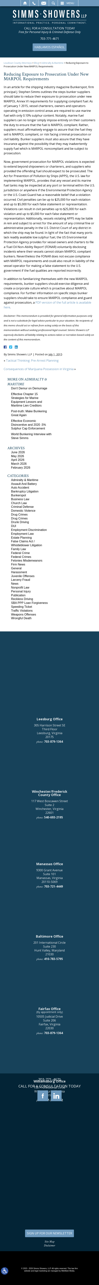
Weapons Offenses (23, 614)
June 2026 (18, 452)
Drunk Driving (20, 522)
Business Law (20, 499)
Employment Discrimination (29, 529)
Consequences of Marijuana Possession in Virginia (39, 369)
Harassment (19, 572)
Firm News (18, 564)
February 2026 (20, 467)
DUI (13, 526)
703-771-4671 (49, 39)
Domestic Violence (23, 510)
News (14, 583)
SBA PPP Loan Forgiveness (29, 602)
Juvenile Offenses (22, 576)
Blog (36, 62)
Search (53, 3)
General (16, 568)
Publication (18, 595)
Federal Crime (20, 553)
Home (25, 3)
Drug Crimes (19, 514)
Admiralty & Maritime (52, 62)
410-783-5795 (53, 1121)
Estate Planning (21, 537)
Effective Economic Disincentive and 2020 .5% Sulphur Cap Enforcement (28, 424)
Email (44, 3)
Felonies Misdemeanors (26, 560)
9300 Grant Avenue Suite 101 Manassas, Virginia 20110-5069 (49, 1037)
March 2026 (19, 463)
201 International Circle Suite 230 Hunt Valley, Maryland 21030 (49, 1110)
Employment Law (22, 533)
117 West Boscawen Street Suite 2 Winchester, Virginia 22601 (49, 968)
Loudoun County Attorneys (18, 62)
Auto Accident (20, 487)
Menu (70, 3)
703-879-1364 (53, 903)
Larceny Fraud (20, 579)
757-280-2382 (53, 1261)
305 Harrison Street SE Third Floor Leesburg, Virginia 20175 (49, 892)
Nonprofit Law (20, 587)
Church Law (19, 503)
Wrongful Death (21, 618)
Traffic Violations (22, 610)
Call (34, 3)
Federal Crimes (21, 556)
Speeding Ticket (21, 606)
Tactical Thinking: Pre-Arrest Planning (32, 360)
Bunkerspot (18, 495)
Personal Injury (21, 591)
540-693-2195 (53, 979)
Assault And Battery (24, 483)
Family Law (18, 549)
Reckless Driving (22, 599)
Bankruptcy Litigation (25, 491)
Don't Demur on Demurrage (29, 388)
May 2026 (17, 456)
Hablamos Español (49, 47)
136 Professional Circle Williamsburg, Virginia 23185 (49, 1253)
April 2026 (17, 459)
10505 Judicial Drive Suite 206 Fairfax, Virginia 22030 (49, 1184)
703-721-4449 (53, 1048)
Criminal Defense (22, 506)
